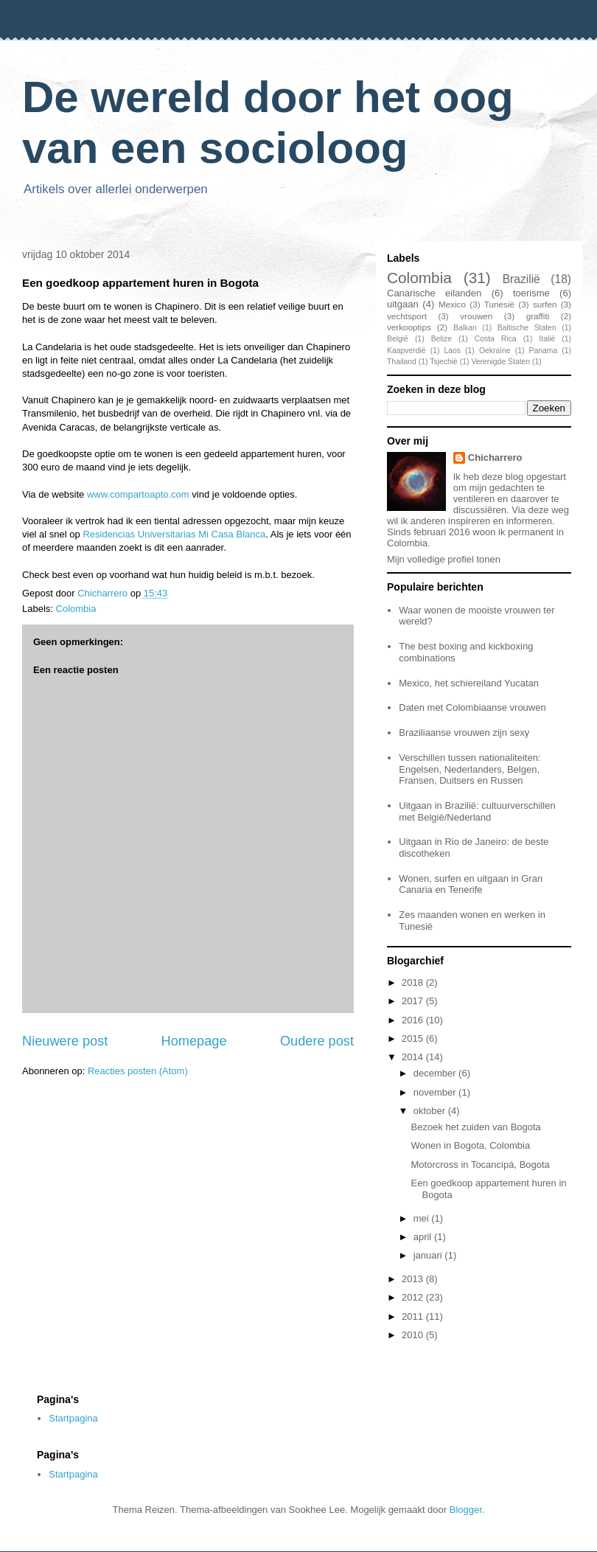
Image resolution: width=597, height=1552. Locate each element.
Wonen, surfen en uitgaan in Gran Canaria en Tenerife (470, 884)
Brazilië (521, 279)
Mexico (452, 304)
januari (429, 1255)
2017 (414, 1000)
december (435, 1073)
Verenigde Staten (500, 362)
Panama (543, 351)
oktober (430, 1110)
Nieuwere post (65, 1041)
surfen (544, 304)
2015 (414, 1038)
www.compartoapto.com (138, 494)
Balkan (465, 328)
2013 (414, 1278)
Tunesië (499, 304)
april (423, 1236)
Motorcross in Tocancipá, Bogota (480, 1164)
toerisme (531, 293)
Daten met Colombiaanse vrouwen (472, 707)
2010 (414, 1334)
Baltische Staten (527, 328)
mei (422, 1218)
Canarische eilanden (434, 293)
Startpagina (73, 1418)
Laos (452, 351)
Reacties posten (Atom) (138, 1070)
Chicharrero (495, 457)
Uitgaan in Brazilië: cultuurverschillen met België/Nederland (477, 811)
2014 (414, 1056)
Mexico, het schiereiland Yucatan (469, 683)
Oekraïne (495, 351)
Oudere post (317, 1041)
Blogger (466, 1509)
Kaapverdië (406, 351)
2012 (414, 1297)
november (435, 1092)
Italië (547, 339)
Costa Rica (496, 339)
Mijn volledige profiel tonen (443, 559)
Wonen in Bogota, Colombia (470, 1145)
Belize (441, 339)
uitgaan (403, 304)
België (397, 339)
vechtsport (407, 316)
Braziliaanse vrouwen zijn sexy (464, 732)
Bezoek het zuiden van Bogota (475, 1126)
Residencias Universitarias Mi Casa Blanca (174, 534)
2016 (414, 1020)
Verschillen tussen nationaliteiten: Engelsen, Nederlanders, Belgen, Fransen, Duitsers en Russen (469, 769)
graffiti (538, 316)
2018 (414, 982)
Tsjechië (444, 362)
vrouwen (476, 316)
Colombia (76, 608)
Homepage (194, 1041)
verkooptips (409, 327)
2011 (414, 1316)
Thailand (401, 362)
